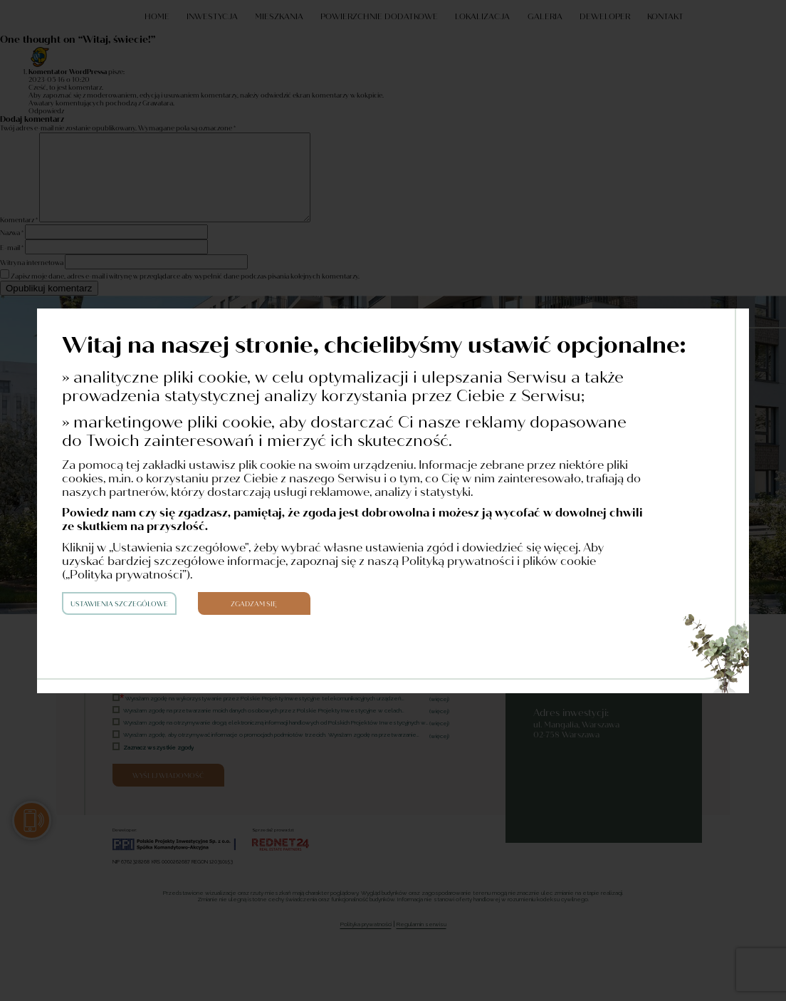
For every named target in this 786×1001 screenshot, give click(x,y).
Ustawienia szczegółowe (119, 604)
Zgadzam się (254, 604)
